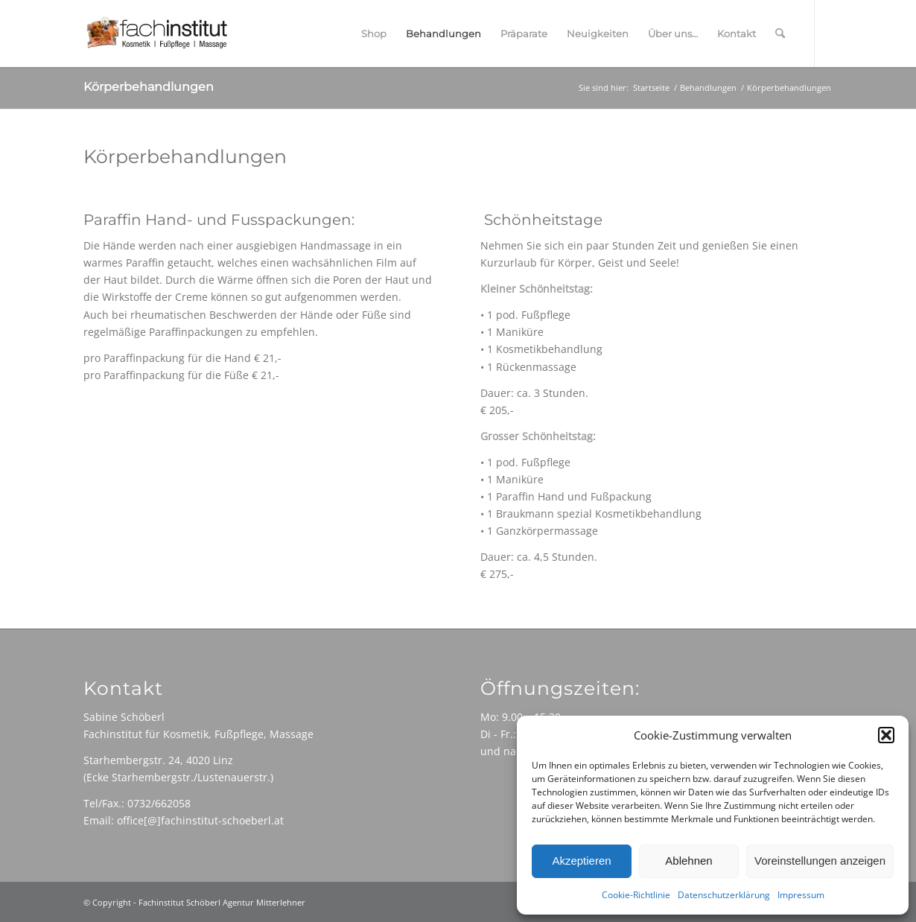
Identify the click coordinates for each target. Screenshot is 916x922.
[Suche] (780, 33)
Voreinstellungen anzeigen (819, 860)
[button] (886, 735)
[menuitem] (374, 33)
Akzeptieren (581, 860)
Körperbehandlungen (148, 87)
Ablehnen (688, 860)
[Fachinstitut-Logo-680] (156, 33)
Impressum (800, 894)
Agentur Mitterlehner (264, 902)
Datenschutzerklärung (724, 894)
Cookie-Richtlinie (636, 894)
